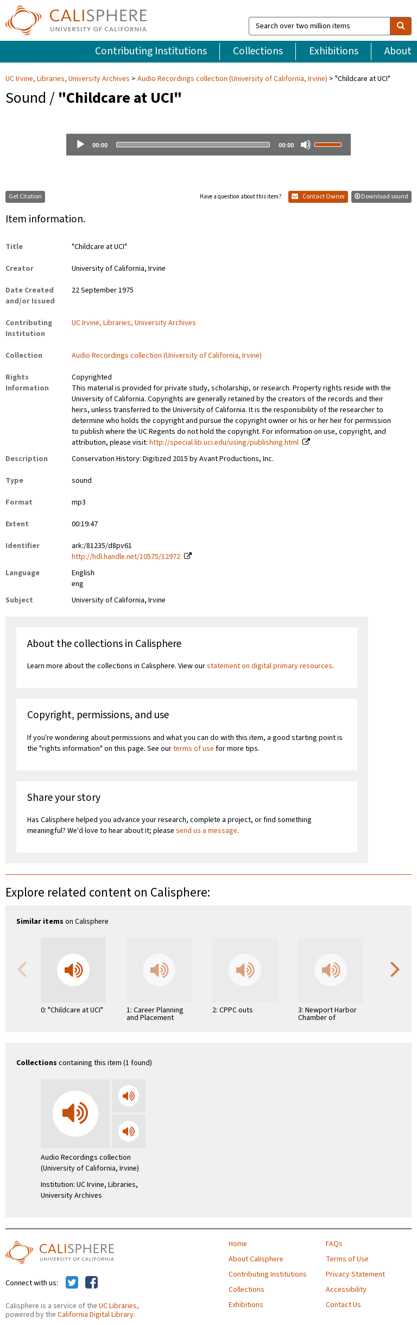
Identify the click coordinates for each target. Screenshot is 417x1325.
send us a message (206, 830)
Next (395, 968)
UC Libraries (118, 1306)
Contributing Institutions (151, 51)
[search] (401, 26)
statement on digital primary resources (269, 666)
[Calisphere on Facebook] (91, 1283)
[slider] (193, 144)
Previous (21, 968)
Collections (258, 51)
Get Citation (25, 196)
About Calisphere (256, 1259)
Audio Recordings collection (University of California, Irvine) (232, 78)
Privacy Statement (355, 1274)
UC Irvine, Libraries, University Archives (68, 78)
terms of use (193, 748)
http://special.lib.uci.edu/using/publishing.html (224, 442)
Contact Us (343, 1305)
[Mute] (305, 144)
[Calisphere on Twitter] (72, 1283)
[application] (208, 144)
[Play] (80, 144)
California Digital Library (96, 1314)
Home (238, 1244)
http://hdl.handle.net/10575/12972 (126, 556)
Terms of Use (347, 1259)
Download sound (381, 196)
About (398, 51)
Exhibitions (333, 51)
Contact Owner (318, 196)
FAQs (334, 1244)
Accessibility (346, 1289)
